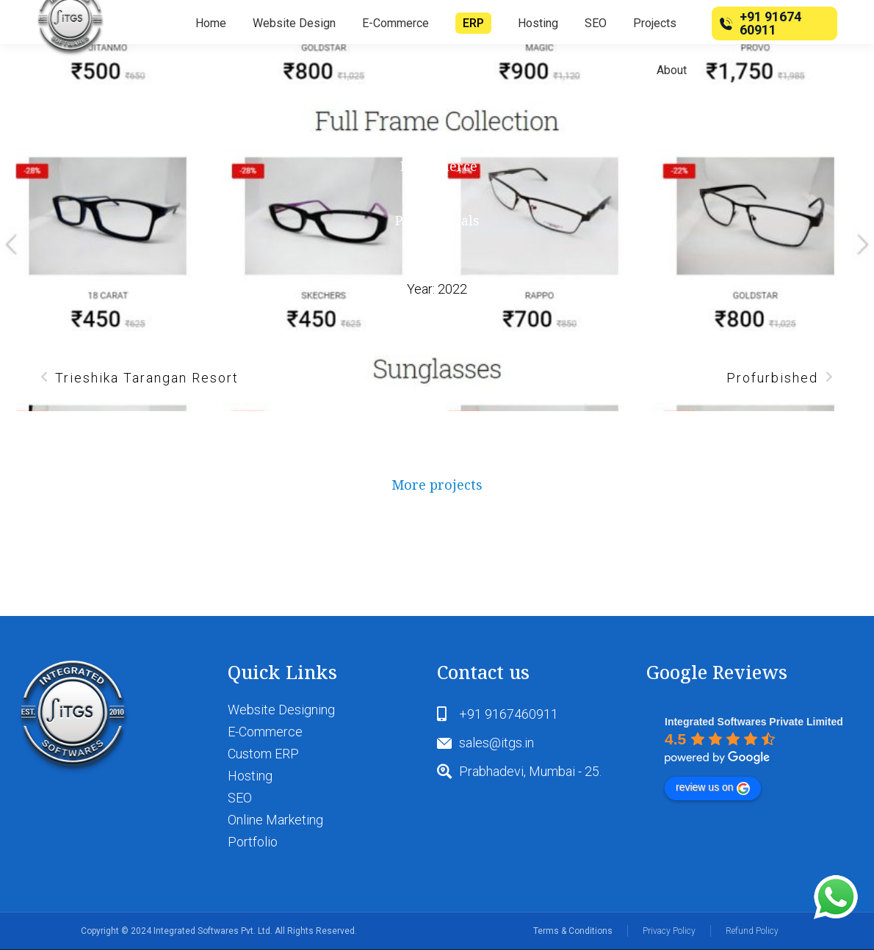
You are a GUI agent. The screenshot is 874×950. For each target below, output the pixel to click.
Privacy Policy (669, 931)
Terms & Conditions (573, 931)
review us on (713, 787)
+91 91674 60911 (758, 23)
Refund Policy (752, 931)
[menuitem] (210, 23)
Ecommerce (438, 166)
